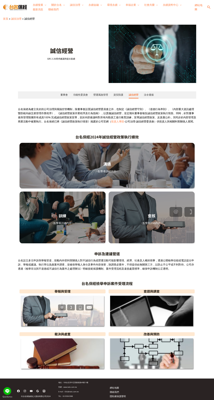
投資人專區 (117, 121)
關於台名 (56, 5)
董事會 (64, 94)
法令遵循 (149, 94)
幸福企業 (131, 5)
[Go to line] (7, 391)
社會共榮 (149, 5)
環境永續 (112, 5)
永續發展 (38, 5)
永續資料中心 (170, 5)
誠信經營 (133, 94)
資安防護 (118, 94)
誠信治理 (75, 5)
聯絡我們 (53, 9)
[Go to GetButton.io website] (7, 397)
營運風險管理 (100, 94)
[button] (209, 7)
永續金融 (93, 5)
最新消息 (38, 9)
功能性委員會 (80, 94)
